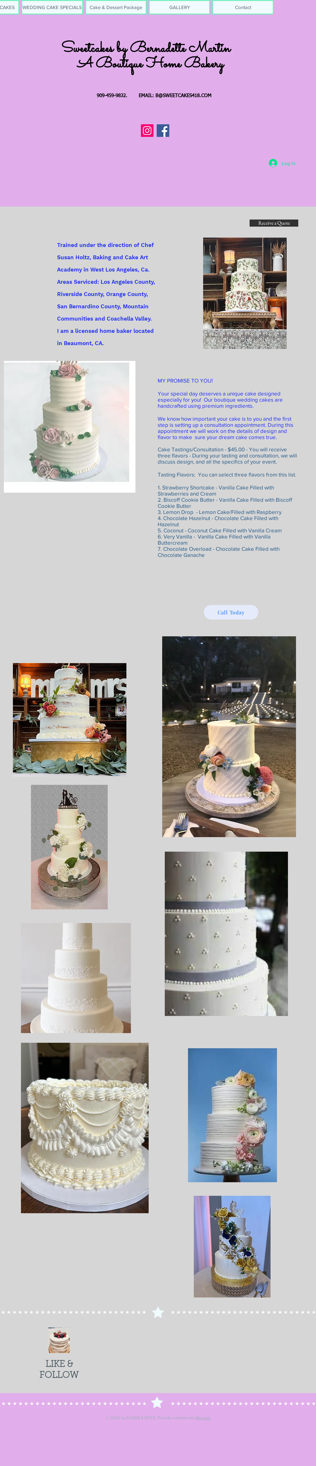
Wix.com (203, 1417)
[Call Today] (231, 612)
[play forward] (308, 1262)
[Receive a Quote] (274, 223)
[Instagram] (147, 130)
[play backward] (8, 1262)
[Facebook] (163, 130)
